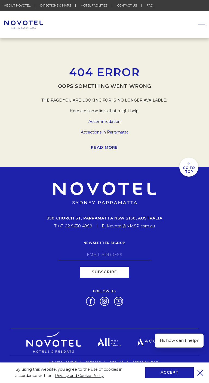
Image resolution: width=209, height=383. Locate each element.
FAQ (150, 5)
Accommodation (104, 121)
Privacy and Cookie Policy (79, 375)
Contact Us (127, 5)
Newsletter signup (104, 243)
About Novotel (17, 5)
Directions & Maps (55, 5)
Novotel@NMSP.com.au (131, 226)
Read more (104, 147)
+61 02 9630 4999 (74, 226)
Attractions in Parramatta (104, 132)
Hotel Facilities (94, 5)
